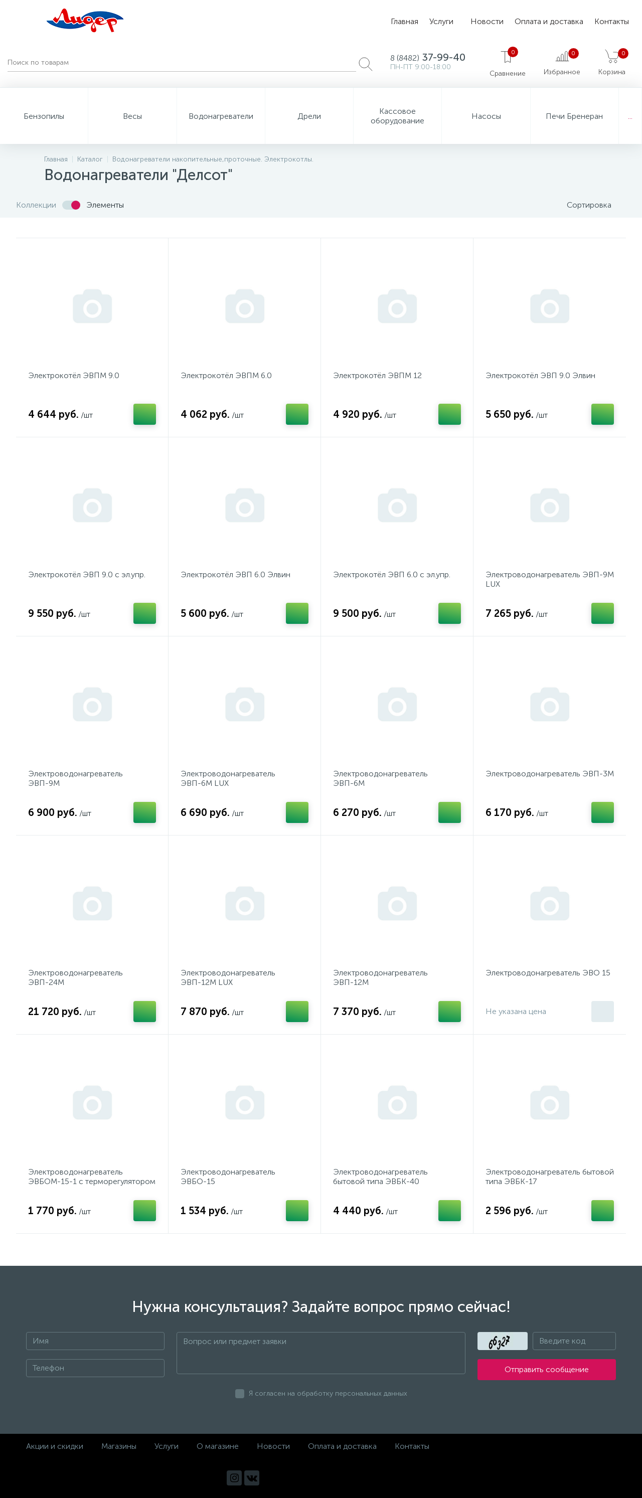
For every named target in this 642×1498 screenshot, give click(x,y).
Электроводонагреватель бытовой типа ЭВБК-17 (550, 1176)
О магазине (218, 1446)
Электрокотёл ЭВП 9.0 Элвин (540, 375)
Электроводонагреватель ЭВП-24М (75, 977)
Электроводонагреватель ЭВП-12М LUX (228, 977)
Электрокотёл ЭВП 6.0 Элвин (235, 574)
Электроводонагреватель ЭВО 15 (548, 972)
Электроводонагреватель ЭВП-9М (75, 778)
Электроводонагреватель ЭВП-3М (550, 773)
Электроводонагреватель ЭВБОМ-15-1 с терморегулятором (91, 1176)
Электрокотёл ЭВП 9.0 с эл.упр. (86, 574)
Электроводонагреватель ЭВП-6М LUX (228, 778)
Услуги (441, 21)
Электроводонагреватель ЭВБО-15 (228, 1176)
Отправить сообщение (547, 1370)
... (630, 116)
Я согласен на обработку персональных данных (328, 1394)
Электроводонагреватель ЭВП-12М (380, 977)
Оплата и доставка (549, 21)
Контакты (611, 21)
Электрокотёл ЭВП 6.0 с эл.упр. (391, 574)
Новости (487, 21)
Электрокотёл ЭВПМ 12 (377, 375)
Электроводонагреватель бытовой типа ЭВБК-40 (380, 1176)
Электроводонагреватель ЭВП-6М (380, 778)
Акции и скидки (54, 1446)
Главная (404, 21)
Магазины (118, 1446)
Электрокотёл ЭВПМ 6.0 (226, 375)
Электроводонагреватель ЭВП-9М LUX (550, 579)
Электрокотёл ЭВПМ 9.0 (73, 375)
